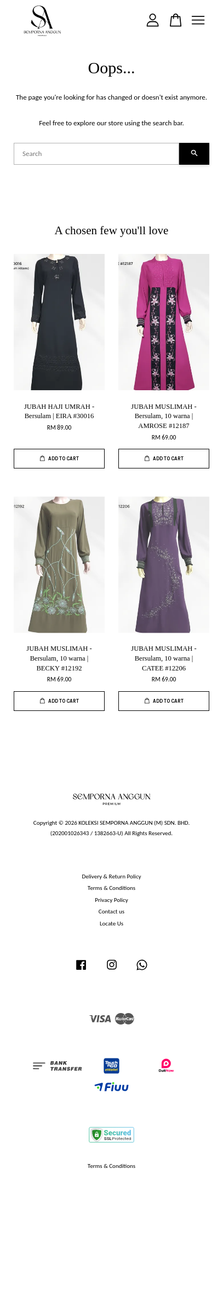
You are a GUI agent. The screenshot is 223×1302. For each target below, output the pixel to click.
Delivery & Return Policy (111, 876)
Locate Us (111, 923)
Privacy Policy (111, 900)
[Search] (96, 154)
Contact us (111, 911)
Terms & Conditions (111, 888)
